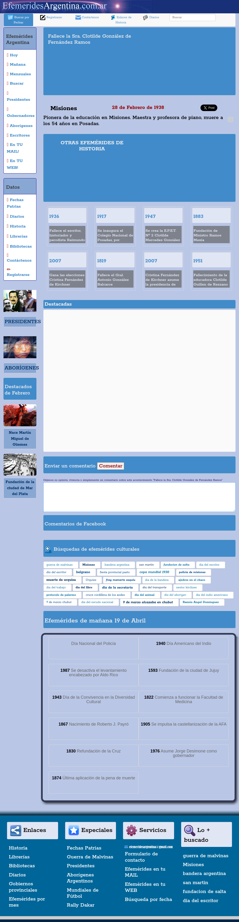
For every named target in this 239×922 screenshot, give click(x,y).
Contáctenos (87, 17)
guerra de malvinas (205, 856)
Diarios (151, 17)
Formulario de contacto (141, 857)
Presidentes (81, 866)
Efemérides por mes (27, 902)
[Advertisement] (191, 61)
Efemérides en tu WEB (145, 887)
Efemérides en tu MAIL (145, 872)
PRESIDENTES (23, 321)
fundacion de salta (204, 891)
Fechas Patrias (84, 848)
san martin (195, 882)
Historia (18, 848)
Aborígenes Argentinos (80, 878)
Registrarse (51, 17)
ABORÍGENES (22, 368)
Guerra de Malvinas (90, 857)
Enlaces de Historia (120, 19)
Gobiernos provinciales (23, 887)
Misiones (193, 864)
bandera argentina (204, 873)
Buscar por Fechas (18, 19)
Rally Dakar (81, 905)
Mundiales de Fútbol (83, 893)
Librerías (19, 857)
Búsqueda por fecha (148, 899)
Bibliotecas (22, 866)
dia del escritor (200, 900)
